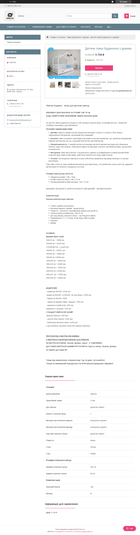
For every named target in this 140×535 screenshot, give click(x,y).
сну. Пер (72, 141)
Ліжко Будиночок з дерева (78, 37)
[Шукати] (115, 16)
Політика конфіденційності (83, 531)
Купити (99, 68)
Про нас (99, 27)
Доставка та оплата (66, 27)
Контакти (85, 27)
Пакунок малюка (13, 42)
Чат (129, 528)
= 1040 (61, 247)
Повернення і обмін (42, 27)
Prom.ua (82, 529)
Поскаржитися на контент (64, 531)
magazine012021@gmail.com (20, 120)
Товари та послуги (16, 27)
